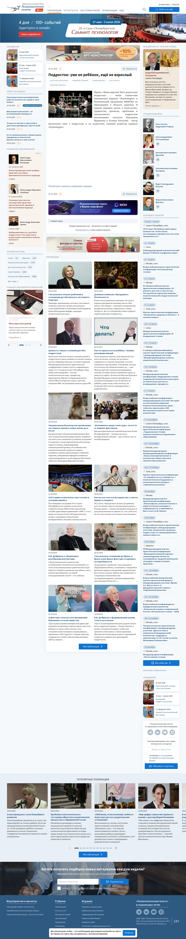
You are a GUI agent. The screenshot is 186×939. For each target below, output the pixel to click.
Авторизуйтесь (82, 230)
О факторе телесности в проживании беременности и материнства (67, 619)
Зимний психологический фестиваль (23, 910)
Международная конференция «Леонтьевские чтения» (158, 655)
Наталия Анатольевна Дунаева (166, 153)
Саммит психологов (32, 105)
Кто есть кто (71, 10)
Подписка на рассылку (92, 907)
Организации (109, 10)
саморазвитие (98, 80)
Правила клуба (88, 922)
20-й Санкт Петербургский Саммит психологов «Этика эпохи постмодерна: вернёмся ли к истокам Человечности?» (161, 233)
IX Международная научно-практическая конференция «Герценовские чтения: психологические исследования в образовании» (159, 432)
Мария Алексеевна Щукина (164, 201)
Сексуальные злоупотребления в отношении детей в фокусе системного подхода (68, 297)
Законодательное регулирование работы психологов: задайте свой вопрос (23, 99)
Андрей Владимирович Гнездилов (157, 74)
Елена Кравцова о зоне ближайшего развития (25, 815)
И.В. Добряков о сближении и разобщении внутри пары (63, 557)
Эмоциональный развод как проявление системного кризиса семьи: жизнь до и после (69, 428)
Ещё (121, 10)
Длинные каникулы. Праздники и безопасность (111, 295)
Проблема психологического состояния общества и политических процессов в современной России (70, 817)
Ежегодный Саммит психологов (20, 907)
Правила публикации (91, 918)
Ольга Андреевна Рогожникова (164, 138)
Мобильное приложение (93, 910)
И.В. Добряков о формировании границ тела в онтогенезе (114, 619)
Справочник (60, 922)
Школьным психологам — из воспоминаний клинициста (20, 112)
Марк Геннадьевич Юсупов (165, 185)
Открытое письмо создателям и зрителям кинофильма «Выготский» (24, 124)
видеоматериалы (57, 85)
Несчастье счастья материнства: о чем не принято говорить (116, 499)
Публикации (54, 10)
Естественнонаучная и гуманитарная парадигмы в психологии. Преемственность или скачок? (24, 137)
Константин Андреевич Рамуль (165, 125)
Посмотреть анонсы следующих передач (70, 186)
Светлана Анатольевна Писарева (166, 169)
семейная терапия (80, 80)
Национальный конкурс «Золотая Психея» (25, 914)
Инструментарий (90, 10)
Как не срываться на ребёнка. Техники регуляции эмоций (114, 352)
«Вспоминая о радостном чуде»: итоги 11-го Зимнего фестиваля (116, 426)
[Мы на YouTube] (165, 732)
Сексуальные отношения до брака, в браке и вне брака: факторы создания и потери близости (115, 559)
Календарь (60, 926)
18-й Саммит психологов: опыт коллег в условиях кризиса (68, 499)
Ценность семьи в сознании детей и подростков (67, 352)
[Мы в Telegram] (150, 732)
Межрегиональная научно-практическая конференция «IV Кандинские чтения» (158, 333)
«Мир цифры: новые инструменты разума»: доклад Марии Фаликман (156, 815)
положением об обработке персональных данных (161, 758)
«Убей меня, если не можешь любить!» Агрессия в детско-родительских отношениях (114, 817)
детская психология (59, 80)
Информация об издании (93, 914)
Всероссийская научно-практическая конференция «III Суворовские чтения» (161, 269)
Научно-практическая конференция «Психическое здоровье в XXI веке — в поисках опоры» (161, 314)
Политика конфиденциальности (96, 926)
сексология (114, 80)
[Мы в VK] (157, 732)
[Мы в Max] (172, 732)
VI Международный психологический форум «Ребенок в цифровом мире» (161, 251)
